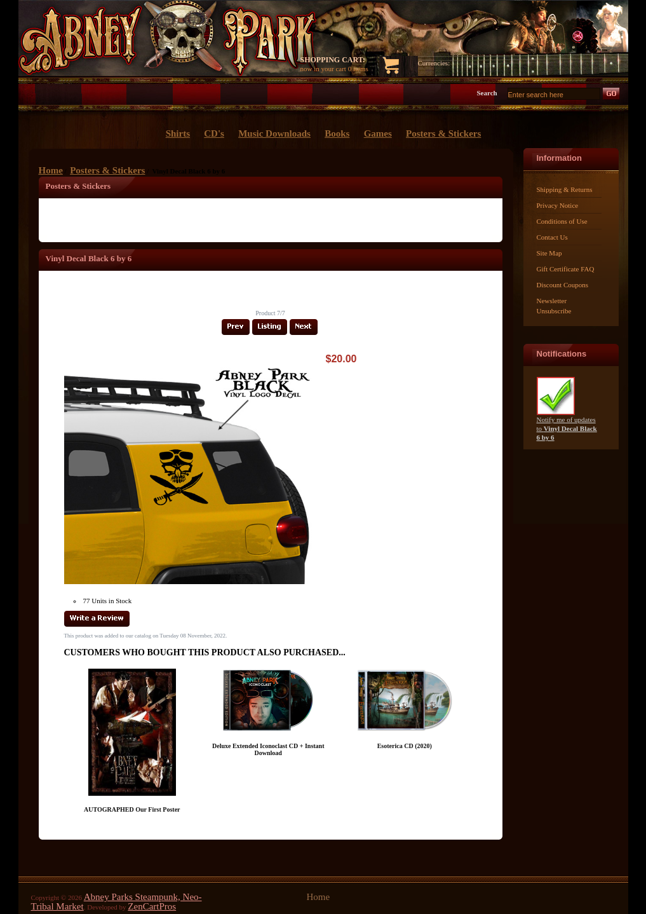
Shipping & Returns (565, 189)
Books (337, 133)
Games (378, 133)
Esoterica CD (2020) (404, 745)
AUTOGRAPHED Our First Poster (132, 809)
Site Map (549, 253)
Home (51, 170)
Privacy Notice (558, 205)
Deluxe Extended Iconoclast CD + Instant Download (268, 749)
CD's (214, 133)
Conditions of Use (562, 221)
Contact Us (552, 237)
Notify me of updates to (567, 425)
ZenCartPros (152, 906)
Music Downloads (274, 133)
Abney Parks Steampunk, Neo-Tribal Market (116, 901)
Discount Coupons (563, 285)
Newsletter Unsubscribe (554, 306)
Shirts (178, 133)
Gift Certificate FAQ (566, 269)
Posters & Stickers (107, 170)
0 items (358, 68)
